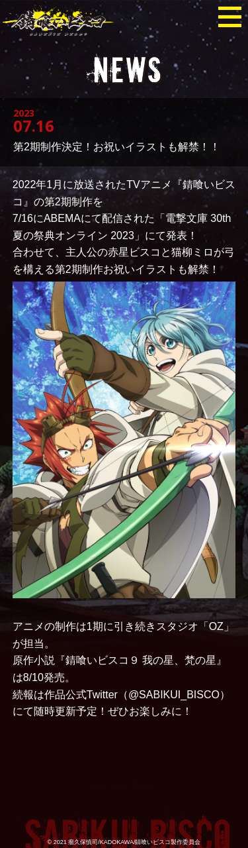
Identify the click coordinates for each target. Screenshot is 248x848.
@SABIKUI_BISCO (174, 694)
